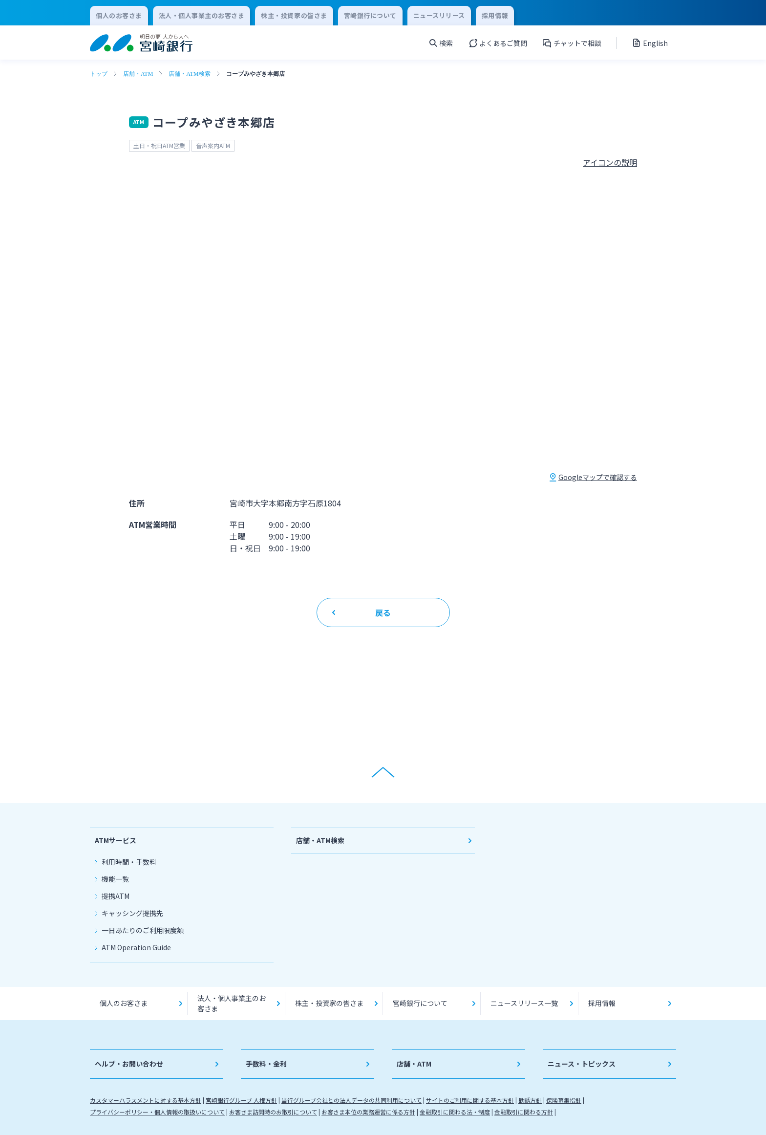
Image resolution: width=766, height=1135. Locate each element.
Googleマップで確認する (597, 477)
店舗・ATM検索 (189, 73)
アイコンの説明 (610, 162)
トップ (98, 73)
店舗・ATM (138, 73)
